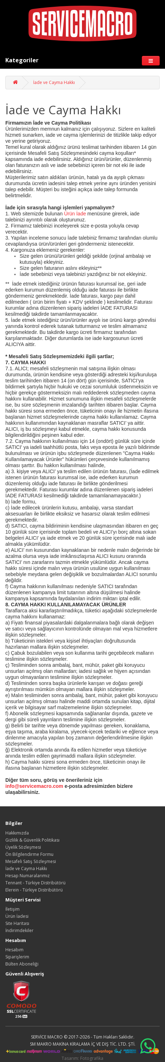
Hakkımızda (17, 833)
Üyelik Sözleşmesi (23, 847)
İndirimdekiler (19, 930)
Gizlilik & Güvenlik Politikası (32, 840)
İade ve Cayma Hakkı (54, 82)
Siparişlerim (17, 957)
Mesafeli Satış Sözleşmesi (30, 861)
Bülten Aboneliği (21, 964)
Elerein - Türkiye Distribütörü (34, 890)
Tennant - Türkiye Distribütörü (35, 883)
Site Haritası (17, 923)
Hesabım (14, 950)
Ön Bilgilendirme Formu (29, 854)
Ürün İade (74, 213)
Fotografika (91, 1058)
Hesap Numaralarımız (27, 876)
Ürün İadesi (17, 916)
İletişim (12, 909)
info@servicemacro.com (34, 786)
